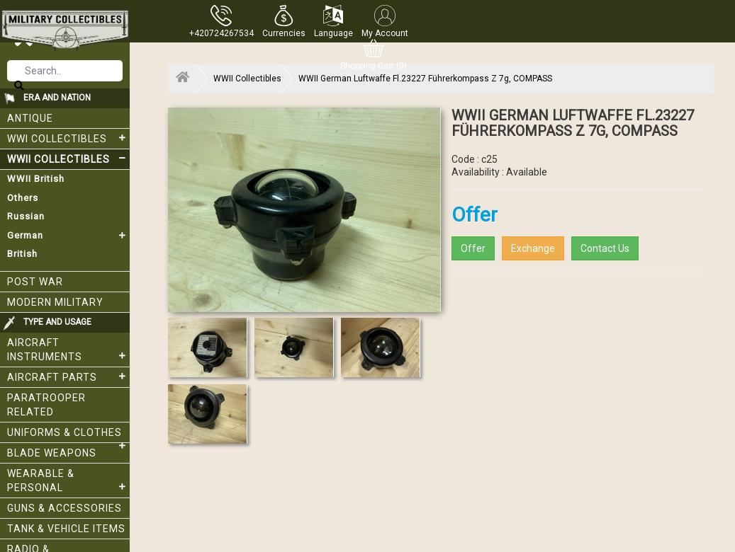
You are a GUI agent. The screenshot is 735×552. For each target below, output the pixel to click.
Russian (26, 216)
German (68, 235)
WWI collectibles (68, 138)
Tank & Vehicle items (66, 528)
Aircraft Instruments (68, 349)
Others (22, 197)
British (22, 253)
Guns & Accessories (64, 508)
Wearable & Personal (68, 480)
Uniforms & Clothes (68, 435)
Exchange (533, 248)
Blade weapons (51, 453)
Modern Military (55, 302)
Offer (473, 248)
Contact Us (604, 248)
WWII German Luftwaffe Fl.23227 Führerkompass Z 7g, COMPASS (425, 79)
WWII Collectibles (68, 158)
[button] (283, 21)
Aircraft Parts (68, 376)
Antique (30, 118)
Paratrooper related (46, 405)
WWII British (35, 178)
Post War (35, 281)
